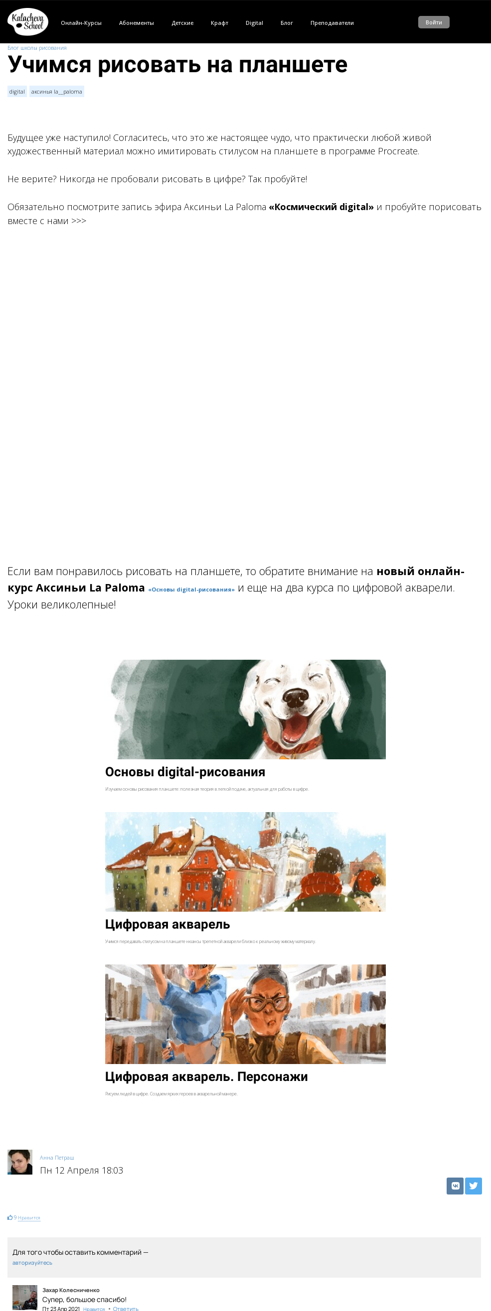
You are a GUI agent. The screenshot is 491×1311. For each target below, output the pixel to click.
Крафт (219, 22)
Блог (287, 22)
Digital (254, 22)
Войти (434, 22)
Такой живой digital (32, 1238)
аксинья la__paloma (56, 91)
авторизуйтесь (32, 1110)
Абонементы (136, 22)
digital (17, 91)
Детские (182, 22)
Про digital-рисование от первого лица (57, 1252)
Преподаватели (332, 22)
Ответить (126, 1156)
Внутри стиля (24, 1280)
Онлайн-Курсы (81, 22)
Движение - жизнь (30, 1224)
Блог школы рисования (37, 47)
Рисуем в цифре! (28, 1266)
